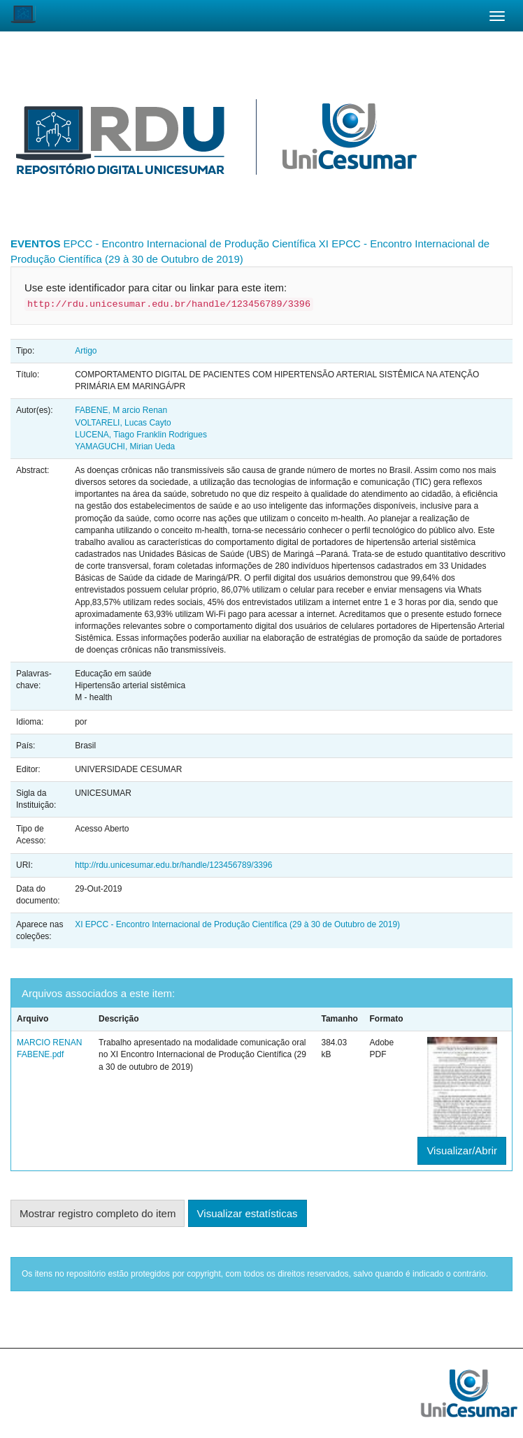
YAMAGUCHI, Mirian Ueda (125, 446)
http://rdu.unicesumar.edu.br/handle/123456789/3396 (173, 865)
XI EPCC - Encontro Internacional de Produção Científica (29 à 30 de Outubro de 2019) (237, 924)
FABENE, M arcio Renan (121, 410)
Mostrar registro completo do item (97, 1213)
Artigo (85, 351)
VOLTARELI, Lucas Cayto (123, 423)
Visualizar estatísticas (247, 1213)
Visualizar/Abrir (462, 1150)
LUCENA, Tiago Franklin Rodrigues (141, 435)
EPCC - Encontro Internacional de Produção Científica (190, 243)
